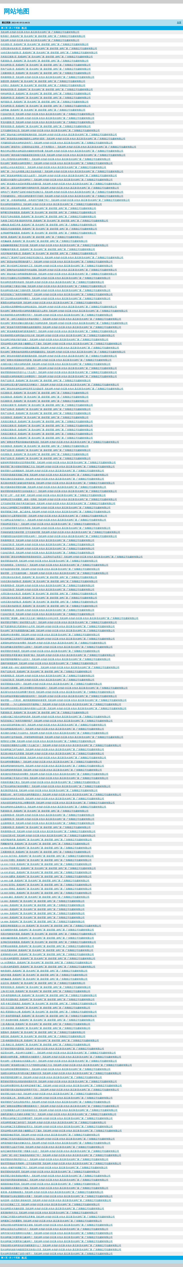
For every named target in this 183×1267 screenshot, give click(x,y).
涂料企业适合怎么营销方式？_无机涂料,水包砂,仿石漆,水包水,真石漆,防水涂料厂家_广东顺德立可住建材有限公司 (54, 1229)
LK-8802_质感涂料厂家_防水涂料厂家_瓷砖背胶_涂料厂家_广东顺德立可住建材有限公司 (43, 905)
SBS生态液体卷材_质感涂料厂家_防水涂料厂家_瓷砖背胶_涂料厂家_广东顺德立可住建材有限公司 (47, 950)
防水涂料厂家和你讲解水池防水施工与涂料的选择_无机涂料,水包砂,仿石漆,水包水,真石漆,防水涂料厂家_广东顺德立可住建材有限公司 (64, 323)
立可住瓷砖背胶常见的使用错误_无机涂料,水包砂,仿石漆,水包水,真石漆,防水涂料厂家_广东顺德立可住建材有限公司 (55, 528)
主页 (179, 22)
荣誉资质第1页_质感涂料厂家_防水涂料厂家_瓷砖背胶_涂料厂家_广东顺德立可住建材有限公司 (46, 126)
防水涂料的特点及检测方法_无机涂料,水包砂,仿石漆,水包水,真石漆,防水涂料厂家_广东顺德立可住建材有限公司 (53, 807)
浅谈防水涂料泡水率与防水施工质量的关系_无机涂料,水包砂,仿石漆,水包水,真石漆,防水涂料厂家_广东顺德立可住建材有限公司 (61, 1073)
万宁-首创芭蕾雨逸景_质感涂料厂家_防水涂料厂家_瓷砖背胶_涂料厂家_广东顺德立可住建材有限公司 (49, 1016)
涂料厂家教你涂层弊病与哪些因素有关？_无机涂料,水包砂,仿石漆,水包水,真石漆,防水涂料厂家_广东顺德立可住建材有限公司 (60, 1106)
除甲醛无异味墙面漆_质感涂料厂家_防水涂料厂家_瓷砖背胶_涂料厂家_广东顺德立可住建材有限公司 (48, 212)
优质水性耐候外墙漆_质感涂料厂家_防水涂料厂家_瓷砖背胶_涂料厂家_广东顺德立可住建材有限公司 (48, 934)
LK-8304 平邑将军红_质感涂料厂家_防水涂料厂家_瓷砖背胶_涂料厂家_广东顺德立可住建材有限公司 (48, 868)
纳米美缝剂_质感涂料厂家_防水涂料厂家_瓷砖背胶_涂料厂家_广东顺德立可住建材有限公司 (44, 971)
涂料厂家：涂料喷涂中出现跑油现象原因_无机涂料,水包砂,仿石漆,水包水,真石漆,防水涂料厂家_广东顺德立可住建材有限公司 (60, 347)
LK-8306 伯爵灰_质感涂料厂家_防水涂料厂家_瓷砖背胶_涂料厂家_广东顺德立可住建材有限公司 (46, 876)
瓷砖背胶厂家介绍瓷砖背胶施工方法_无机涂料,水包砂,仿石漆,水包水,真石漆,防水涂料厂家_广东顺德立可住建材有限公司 (58, 466)
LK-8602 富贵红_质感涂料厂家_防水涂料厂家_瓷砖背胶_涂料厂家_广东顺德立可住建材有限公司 (46, 884)
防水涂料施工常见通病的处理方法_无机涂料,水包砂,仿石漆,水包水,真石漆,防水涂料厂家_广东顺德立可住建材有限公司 (57, 1126)
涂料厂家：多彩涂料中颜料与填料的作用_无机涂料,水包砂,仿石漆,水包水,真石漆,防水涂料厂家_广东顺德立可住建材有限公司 (60, 188)
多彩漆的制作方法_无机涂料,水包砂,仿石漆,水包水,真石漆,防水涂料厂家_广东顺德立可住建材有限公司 (49, 1212)
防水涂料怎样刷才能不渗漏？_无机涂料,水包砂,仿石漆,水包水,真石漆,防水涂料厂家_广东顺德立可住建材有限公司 (54, 339)
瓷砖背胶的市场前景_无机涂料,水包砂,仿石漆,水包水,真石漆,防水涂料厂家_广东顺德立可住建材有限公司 (50, 651)
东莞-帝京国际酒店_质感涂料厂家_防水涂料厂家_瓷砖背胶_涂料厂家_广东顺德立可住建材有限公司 (48, 999)
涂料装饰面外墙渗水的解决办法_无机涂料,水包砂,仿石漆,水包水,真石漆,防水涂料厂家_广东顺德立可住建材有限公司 (55, 1143)
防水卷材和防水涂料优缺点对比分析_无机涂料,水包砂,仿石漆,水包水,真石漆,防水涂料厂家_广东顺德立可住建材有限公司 (58, 335)
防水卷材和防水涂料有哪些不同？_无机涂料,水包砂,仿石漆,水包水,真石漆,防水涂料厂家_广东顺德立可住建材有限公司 (57, 315)
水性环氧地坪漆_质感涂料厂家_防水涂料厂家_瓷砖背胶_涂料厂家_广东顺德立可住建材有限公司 (46, 839)
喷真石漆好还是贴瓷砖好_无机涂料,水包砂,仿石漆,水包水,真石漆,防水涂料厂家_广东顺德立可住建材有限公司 (52, 479)
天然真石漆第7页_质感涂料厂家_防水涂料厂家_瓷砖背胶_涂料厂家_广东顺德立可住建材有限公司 (47, 405)
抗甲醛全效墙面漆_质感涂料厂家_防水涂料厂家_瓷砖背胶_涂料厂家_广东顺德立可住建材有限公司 (47, 946)
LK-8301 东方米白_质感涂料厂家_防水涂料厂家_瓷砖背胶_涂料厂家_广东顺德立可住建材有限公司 (47, 856)
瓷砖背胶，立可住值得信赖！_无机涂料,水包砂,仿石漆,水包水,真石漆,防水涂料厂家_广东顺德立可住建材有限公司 (54, 573)
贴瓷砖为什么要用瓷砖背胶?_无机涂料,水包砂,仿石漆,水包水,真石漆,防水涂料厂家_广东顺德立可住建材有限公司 (54, 516)
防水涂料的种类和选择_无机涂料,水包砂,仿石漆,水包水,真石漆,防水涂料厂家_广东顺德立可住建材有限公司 (51, 770)
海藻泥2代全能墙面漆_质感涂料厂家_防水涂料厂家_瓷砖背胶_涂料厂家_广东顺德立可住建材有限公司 (49, 229)
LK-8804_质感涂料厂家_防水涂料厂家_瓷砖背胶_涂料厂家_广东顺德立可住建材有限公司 (43, 913)
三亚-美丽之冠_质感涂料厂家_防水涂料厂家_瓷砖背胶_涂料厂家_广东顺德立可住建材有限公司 (45, 1044)
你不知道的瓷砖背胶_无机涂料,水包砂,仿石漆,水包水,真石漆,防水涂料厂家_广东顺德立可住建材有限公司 (50, 569)
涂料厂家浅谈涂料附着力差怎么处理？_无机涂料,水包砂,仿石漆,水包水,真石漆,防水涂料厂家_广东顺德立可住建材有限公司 (59, 175)
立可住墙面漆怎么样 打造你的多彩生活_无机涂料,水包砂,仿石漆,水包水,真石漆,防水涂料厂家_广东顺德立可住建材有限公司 (59, 1110)
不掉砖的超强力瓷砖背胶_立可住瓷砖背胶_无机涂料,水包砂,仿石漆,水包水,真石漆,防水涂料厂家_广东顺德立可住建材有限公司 (60, 532)
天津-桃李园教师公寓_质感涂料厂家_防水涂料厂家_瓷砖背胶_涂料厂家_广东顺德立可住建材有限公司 (49, 995)
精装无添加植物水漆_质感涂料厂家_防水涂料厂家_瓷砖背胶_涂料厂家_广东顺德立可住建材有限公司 (48, 208)
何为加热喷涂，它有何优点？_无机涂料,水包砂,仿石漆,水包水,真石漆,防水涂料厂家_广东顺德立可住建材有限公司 (54, 565)
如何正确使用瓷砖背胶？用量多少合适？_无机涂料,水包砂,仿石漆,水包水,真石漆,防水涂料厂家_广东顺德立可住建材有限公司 (60, 1151)
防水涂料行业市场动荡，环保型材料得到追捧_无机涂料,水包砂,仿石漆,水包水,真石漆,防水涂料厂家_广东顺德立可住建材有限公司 (62, 737)
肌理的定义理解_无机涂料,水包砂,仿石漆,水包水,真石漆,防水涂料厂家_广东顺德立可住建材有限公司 (48, 741)
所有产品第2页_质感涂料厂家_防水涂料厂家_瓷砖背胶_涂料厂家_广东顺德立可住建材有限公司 (46, 458)
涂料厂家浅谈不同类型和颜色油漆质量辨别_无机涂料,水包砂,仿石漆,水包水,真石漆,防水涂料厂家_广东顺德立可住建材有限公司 (61, 327)
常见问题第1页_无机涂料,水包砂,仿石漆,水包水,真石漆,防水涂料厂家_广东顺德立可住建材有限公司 (47, 122)
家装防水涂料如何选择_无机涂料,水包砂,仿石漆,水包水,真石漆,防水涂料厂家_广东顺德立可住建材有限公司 (51, 302)
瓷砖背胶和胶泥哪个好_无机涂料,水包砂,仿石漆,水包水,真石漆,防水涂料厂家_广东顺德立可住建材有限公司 (51, 1077)
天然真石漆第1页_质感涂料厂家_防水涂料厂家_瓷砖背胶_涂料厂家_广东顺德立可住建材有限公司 (47, 56)
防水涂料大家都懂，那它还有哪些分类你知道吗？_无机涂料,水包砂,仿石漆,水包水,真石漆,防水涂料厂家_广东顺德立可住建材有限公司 (64, 688)
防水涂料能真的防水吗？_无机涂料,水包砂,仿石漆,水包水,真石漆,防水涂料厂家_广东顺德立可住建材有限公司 (52, 729)
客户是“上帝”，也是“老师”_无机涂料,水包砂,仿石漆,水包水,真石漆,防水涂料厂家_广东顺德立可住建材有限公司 (53, 495)
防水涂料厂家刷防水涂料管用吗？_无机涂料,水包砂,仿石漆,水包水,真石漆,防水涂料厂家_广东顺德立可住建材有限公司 (57, 163)
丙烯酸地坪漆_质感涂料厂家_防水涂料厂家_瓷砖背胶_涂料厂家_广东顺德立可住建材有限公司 (45, 843)
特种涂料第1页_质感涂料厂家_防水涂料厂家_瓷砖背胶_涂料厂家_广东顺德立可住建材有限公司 (46, 93)
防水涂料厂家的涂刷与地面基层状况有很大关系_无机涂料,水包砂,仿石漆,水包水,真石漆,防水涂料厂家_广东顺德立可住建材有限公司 (63, 155)
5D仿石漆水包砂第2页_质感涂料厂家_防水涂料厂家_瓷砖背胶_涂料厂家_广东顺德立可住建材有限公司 (49, 602)
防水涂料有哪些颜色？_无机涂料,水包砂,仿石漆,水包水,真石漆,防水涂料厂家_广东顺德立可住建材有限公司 (51, 761)
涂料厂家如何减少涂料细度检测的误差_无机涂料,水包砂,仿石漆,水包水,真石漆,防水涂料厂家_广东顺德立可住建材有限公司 (59, 134)
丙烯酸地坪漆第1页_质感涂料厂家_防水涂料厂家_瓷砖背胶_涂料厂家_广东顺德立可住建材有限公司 (48, 249)
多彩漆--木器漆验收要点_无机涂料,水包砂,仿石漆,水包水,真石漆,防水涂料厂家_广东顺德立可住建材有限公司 (52, 1192)
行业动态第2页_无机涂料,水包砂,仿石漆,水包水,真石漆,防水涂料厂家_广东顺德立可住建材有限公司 (47, 680)
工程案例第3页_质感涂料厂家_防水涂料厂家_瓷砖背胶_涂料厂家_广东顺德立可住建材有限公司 (46, 852)
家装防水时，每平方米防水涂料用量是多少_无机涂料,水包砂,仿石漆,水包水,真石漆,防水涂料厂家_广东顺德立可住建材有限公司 (61, 794)
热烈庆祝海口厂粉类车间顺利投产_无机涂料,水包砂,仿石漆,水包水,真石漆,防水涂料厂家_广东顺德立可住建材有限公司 (57, 294)
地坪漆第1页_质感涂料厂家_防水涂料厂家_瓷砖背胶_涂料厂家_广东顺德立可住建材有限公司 (44, 102)
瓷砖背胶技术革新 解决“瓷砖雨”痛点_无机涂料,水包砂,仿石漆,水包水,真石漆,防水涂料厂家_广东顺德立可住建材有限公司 (58, 655)
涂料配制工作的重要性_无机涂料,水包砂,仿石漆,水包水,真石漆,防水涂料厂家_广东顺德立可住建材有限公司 (51, 1221)
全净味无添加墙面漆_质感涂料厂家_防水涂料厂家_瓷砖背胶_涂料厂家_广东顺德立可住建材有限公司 (48, 942)
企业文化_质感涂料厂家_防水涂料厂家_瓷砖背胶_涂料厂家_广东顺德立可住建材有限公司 (43, 983)
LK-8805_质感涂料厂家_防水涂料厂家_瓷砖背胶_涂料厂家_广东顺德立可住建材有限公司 (43, 917)
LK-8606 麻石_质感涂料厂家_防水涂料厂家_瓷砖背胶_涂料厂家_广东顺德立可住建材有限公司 (45, 897)
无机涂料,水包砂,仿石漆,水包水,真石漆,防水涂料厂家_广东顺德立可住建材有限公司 (40, 32)
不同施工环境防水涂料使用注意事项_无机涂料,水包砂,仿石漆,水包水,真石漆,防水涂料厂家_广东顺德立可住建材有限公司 (58, 1216)
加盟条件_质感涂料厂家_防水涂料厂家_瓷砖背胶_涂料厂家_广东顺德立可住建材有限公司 (43, 1032)
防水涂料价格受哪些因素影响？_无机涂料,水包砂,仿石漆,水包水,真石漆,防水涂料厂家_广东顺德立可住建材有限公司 (55, 1069)
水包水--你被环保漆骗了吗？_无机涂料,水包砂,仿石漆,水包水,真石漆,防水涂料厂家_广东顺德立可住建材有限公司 (54, 1167)
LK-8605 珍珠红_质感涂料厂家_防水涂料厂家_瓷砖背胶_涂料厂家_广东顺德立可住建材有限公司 (46, 893)
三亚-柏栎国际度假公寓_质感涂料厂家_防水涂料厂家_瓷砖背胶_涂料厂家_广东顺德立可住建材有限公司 (50, 1040)
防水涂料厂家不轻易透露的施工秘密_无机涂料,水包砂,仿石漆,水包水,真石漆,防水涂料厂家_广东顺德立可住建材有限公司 (58, 630)
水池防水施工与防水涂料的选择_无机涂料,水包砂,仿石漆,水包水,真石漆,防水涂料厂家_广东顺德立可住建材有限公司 (55, 364)
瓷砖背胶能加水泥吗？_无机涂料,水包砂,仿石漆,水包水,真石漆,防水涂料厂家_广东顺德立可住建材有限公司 (51, 684)
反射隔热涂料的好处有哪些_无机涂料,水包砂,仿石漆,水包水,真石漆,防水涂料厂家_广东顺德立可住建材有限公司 (53, 643)
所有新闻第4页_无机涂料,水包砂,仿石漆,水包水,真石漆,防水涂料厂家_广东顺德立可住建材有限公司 (47, 585)
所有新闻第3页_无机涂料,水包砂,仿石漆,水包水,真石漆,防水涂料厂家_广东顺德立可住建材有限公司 (47, 610)
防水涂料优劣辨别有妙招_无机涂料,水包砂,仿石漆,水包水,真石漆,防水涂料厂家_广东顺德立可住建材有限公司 (52, 282)
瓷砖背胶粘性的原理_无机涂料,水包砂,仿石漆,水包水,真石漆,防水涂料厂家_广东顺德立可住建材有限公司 (50, 1171)
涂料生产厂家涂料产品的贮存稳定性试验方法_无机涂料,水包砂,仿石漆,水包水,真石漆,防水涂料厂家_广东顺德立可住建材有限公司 (62, 192)
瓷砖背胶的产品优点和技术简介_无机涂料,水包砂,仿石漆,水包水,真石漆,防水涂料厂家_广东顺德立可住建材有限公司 (55, 1102)
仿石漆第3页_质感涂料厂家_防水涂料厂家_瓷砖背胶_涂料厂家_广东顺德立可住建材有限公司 (44, 393)
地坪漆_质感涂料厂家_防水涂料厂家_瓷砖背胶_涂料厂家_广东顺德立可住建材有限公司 (42, 237)
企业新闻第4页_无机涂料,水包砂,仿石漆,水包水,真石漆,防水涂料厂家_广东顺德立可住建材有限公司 (47, 815)
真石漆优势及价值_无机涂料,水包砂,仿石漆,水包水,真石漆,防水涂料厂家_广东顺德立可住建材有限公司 (49, 790)
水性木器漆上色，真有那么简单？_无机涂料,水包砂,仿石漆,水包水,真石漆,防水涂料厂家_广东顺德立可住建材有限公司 (57, 1098)
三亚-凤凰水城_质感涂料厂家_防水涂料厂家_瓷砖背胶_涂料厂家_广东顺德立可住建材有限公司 (45, 1024)
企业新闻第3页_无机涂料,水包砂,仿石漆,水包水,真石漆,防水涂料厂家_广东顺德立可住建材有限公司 (47, 823)
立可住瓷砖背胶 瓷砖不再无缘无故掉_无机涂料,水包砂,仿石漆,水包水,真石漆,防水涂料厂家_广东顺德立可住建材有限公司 (58, 503)
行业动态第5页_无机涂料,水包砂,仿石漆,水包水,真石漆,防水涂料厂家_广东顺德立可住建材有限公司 (47, 544)
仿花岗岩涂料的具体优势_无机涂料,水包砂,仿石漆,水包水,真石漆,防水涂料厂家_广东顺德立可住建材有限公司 (52, 798)
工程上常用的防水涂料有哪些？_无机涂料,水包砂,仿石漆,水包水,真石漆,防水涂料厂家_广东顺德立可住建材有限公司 (55, 159)
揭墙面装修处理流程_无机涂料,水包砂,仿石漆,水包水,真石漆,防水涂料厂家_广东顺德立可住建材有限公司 (50, 1135)
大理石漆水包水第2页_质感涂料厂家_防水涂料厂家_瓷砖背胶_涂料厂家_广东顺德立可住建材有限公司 (49, 593)
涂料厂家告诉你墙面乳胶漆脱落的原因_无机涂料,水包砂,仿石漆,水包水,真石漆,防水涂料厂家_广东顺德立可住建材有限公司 (59, 356)
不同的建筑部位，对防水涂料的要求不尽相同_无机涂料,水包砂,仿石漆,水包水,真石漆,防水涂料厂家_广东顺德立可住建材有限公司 (62, 196)
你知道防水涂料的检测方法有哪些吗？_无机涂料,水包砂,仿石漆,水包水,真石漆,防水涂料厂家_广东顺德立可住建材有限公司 (59, 376)
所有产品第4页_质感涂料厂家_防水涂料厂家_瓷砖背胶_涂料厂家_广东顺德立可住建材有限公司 (46, 413)
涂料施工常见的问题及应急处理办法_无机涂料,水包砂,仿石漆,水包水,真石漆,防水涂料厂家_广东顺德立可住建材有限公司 (58, 1139)
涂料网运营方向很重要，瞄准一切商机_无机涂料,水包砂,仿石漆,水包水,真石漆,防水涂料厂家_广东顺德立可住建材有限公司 (59, 499)
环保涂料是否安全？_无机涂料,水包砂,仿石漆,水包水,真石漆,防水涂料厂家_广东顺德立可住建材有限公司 (50, 524)
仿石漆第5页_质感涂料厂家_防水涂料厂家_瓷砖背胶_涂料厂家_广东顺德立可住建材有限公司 (44, 401)
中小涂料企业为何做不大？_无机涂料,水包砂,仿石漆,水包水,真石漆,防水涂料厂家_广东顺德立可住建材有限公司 (53, 520)
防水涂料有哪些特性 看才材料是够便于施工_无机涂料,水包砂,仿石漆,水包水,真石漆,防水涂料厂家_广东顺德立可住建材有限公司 (61, 1085)
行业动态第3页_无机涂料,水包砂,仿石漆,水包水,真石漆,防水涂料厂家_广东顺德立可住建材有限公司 (47, 614)
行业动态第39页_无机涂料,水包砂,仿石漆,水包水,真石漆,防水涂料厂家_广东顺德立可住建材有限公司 (48, 835)
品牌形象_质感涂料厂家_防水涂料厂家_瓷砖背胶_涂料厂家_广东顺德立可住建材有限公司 (43, 110)
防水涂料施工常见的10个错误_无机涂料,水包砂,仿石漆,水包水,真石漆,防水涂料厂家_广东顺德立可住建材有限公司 (54, 778)
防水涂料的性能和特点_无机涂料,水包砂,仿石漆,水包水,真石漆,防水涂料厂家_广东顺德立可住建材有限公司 (51, 204)
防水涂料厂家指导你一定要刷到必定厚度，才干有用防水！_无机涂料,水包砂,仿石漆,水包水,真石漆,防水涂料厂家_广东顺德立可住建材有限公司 (68, 147)
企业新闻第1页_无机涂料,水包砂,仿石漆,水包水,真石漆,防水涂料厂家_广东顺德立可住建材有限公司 (47, 118)
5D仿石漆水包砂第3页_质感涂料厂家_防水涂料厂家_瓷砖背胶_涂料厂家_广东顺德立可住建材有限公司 (49, 606)
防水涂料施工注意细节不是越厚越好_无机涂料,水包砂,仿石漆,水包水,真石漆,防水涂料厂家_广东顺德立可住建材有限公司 (58, 639)
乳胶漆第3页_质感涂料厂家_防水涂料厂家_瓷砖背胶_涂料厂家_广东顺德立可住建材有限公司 (44, 811)
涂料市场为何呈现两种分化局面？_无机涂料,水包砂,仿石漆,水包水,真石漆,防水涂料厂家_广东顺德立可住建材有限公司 (57, 1233)
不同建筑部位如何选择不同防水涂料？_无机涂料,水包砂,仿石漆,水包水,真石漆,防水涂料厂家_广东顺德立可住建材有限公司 (59, 536)
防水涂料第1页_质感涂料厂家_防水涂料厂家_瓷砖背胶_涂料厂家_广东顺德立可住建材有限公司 (46, 65)
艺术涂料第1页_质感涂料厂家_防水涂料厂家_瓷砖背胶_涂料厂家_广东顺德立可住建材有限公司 (46, 106)
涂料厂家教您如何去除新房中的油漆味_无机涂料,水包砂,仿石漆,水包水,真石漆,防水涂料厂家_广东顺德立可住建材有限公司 (59, 270)
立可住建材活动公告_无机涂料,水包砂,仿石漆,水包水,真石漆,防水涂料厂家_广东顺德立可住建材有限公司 (50, 130)
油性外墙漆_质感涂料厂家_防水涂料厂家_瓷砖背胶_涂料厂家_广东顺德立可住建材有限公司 (44, 975)
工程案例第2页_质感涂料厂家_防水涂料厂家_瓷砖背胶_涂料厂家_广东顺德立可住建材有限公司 (46, 827)
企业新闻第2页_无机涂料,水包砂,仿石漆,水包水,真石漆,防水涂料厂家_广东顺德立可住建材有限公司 (47, 819)
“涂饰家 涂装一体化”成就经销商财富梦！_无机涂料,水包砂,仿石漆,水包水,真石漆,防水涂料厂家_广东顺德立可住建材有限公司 (60, 667)
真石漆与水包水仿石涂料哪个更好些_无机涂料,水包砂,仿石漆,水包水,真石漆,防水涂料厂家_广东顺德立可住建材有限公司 (58, 692)
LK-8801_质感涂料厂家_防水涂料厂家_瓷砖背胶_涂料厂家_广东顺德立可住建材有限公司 (43, 901)
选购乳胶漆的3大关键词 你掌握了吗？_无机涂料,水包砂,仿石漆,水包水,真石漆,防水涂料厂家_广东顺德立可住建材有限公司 (58, 1114)
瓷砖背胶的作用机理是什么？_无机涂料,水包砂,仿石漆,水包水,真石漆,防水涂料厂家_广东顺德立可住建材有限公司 (54, 1159)
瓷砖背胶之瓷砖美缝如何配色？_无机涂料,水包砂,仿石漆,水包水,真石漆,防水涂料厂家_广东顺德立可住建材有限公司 (55, 1176)
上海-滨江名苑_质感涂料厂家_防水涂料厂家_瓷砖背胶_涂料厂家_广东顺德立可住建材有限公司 (45, 991)
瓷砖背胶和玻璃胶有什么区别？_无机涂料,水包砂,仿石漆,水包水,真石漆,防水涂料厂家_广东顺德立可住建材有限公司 (55, 659)
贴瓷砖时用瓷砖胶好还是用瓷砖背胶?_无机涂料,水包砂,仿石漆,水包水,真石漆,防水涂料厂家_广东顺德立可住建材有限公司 (58, 462)
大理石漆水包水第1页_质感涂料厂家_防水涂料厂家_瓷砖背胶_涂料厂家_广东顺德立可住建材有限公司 (49, 48)
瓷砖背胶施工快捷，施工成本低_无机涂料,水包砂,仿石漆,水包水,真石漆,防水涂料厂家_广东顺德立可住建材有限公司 (55, 511)
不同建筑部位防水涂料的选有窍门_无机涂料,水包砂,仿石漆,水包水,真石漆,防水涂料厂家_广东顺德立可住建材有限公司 (57, 143)
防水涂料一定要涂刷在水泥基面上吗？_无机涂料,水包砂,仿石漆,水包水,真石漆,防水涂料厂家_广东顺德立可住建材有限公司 (59, 1061)
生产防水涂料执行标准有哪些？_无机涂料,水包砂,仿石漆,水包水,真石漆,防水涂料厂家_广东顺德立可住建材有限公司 (55, 786)
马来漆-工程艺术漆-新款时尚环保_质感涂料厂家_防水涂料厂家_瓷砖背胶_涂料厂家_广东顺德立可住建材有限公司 (54, 220)
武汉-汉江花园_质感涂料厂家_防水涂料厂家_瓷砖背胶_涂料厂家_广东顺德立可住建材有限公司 (45, 1007)
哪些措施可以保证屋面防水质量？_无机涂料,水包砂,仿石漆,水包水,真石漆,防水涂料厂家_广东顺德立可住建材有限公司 (57, 1196)
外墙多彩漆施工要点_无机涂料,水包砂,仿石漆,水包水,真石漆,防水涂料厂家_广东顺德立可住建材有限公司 (50, 782)
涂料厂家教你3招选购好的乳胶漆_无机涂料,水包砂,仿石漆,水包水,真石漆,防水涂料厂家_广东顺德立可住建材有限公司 (56, 360)
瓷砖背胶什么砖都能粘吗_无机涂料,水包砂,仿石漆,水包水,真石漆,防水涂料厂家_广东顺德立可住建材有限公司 (52, 470)
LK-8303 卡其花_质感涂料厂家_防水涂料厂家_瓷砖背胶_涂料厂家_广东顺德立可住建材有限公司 (46, 864)
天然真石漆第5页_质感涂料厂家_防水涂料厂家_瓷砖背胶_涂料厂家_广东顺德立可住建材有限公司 (47, 434)
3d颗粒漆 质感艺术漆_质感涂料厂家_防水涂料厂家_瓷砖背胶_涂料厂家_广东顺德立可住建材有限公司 (49, 224)
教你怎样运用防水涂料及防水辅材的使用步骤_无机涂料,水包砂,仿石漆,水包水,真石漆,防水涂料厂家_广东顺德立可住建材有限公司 (62, 151)
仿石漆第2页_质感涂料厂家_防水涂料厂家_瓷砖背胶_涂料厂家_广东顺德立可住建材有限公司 (44, 454)
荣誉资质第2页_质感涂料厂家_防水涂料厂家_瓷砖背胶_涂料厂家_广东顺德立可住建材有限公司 (46, 987)
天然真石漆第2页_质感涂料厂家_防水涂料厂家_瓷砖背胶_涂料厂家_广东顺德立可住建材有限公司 (47, 421)
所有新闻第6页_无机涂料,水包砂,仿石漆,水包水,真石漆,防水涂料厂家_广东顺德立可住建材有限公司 (47, 548)
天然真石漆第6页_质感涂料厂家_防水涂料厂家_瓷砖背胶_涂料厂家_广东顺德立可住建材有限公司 (47, 438)
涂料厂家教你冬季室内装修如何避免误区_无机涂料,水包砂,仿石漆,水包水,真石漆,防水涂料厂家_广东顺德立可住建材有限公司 (60, 442)
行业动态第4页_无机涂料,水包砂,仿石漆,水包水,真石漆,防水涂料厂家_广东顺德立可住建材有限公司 (47, 589)
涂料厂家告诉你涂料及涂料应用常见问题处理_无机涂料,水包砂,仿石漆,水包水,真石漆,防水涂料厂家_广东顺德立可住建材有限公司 (62, 388)
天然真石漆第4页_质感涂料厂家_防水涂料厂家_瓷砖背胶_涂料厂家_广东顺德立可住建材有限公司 (47, 429)
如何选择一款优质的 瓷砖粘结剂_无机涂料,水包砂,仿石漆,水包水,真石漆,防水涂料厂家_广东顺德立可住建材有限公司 (56, 1200)
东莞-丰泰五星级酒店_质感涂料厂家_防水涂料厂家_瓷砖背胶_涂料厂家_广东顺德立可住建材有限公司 (49, 1003)
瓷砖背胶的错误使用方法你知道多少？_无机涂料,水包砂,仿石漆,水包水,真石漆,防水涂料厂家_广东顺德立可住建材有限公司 (59, 491)
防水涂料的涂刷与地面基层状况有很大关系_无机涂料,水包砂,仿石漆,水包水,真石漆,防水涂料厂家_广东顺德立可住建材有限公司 (61, 1249)
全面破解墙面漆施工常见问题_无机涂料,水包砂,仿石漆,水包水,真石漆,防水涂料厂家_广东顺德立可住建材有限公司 (54, 245)
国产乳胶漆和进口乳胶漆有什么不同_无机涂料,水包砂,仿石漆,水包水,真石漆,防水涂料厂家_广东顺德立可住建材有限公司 (58, 626)
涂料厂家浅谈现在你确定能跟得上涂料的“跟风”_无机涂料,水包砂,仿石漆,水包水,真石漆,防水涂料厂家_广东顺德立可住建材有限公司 (63, 138)
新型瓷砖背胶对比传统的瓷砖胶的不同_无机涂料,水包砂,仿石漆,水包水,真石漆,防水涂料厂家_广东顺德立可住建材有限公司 (59, 1081)
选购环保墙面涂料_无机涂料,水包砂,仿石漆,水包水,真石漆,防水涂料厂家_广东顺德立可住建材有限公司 (49, 663)
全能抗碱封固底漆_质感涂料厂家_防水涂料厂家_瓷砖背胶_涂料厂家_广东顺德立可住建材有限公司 (47, 938)
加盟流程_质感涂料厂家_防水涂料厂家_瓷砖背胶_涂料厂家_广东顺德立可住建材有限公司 (43, 1036)
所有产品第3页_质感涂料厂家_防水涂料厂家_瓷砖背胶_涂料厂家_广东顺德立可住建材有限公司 (46, 450)
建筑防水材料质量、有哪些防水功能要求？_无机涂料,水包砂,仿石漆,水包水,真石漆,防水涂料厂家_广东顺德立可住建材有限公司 (61, 1057)
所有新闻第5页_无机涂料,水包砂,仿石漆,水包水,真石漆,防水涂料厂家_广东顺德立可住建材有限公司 (47, 540)
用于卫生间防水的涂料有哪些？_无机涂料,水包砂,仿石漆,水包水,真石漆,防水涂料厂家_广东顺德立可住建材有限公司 (55, 298)
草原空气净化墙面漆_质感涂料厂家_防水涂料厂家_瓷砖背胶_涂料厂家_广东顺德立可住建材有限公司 (48, 216)
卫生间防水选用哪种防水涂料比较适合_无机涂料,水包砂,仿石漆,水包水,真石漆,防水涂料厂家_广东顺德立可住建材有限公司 (59, 306)
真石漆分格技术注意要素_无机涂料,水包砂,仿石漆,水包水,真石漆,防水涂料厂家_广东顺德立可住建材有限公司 (52, 753)
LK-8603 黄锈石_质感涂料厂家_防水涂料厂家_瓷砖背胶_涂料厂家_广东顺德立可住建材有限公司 (46, 889)
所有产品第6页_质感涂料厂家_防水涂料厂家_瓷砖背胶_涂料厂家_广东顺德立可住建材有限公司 (46, 409)
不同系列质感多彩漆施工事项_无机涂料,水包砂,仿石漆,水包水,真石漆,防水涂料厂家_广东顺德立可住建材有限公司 (54, 475)
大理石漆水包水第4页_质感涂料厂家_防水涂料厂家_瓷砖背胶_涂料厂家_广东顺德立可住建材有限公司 (49, 577)
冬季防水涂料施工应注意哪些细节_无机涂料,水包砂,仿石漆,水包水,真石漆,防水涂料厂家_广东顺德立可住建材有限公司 (57, 1118)
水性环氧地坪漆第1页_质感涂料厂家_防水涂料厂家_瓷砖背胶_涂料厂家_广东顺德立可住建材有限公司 (49, 253)
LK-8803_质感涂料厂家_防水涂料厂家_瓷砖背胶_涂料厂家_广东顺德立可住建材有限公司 (43, 909)
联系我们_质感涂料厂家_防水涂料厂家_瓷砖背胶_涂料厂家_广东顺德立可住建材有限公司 (43, 36)
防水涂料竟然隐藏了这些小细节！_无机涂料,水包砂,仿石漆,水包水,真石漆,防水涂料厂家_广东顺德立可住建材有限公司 (57, 1253)
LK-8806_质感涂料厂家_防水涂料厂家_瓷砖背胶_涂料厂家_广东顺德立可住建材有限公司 (43, 921)
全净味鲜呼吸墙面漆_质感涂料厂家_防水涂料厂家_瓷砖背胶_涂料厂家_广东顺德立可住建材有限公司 (48, 233)
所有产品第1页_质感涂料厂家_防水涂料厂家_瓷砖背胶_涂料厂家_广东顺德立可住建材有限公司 (46, 69)
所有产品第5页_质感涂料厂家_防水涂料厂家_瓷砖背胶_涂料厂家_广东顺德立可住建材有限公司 (46, 380)
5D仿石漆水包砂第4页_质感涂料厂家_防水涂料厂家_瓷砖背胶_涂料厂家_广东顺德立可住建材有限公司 (49, 581)
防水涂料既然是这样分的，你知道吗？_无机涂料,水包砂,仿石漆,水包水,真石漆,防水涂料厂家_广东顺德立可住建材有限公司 (59, 368)
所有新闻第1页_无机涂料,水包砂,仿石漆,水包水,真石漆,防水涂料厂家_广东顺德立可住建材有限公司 (47, 77)
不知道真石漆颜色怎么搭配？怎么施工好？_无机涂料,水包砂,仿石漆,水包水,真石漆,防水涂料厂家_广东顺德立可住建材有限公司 (61, 745)
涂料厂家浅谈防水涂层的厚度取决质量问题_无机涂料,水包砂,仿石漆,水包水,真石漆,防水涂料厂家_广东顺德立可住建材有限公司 (61, 184)
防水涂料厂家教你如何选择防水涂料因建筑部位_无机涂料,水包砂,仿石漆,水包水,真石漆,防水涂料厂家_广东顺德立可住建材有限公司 (63, 352)
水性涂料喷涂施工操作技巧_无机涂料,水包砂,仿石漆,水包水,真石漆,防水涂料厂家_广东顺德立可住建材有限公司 (53, 1122)
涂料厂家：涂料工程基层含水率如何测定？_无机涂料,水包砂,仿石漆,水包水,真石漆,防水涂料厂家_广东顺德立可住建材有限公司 (61, 319)
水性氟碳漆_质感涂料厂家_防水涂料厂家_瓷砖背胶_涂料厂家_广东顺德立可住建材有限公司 (44, 241)
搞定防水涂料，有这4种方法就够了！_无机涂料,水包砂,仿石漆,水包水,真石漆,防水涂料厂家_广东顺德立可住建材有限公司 (58, 1053)
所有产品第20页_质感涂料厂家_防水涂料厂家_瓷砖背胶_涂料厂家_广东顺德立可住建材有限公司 (46, 671)
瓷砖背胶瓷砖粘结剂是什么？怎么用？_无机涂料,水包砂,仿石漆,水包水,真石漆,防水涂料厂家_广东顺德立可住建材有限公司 (59, 372)
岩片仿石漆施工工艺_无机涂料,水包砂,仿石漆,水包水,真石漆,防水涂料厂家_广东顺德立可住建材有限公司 (50, 1204)
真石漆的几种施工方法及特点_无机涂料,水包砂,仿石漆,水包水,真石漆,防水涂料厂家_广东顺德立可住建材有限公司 (54, 733)
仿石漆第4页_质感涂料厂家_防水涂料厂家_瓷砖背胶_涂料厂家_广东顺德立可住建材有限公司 (44, 397)
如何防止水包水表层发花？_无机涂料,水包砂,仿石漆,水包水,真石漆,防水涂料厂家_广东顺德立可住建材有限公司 (53, 167)
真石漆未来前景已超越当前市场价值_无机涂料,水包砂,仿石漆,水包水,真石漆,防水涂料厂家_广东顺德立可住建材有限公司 (58, 483)
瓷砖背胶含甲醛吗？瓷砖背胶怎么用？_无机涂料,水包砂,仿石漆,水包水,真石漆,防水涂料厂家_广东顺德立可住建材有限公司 (59, 622)
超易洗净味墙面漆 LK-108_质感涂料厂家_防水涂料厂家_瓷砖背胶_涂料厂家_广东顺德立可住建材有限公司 (51, 925)
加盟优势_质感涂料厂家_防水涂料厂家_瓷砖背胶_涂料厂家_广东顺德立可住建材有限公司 (43, 81)
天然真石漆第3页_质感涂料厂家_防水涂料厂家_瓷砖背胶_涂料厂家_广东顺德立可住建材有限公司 (47, 425)
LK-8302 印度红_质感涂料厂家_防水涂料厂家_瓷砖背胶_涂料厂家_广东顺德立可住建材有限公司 (46, 860)
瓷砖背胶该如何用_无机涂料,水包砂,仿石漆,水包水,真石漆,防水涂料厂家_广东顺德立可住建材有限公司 (49, 561)
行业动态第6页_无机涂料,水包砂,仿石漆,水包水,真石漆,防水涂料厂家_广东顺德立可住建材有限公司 (47, 552)
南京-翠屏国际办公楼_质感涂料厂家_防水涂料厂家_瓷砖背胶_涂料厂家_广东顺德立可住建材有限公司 (49, 1012)
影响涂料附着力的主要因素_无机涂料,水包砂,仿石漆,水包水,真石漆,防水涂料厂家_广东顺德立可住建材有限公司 (53, 757)
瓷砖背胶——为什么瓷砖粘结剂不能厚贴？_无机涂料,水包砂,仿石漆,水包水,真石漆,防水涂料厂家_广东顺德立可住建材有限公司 (61, 704)
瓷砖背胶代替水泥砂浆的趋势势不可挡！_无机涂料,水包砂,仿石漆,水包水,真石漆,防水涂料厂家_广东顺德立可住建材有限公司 (60, 1089)
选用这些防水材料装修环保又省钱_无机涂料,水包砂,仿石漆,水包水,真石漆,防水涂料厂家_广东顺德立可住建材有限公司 (57, 1225)
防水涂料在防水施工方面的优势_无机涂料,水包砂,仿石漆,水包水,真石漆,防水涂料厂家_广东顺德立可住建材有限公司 (55, 290)
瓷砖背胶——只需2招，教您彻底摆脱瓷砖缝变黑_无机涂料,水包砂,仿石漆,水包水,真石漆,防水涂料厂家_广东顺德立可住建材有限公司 (64, 700)
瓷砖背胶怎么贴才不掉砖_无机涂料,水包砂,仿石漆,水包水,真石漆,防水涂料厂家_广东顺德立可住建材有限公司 (52, 1147)
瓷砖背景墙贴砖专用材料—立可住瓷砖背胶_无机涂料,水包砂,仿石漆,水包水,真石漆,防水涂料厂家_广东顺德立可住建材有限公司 (61, 1163)
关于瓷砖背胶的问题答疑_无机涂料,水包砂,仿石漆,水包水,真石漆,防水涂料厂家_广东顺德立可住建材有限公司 (52, 1048)
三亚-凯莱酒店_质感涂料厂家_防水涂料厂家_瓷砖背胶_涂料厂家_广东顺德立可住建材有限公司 (45, 1028)
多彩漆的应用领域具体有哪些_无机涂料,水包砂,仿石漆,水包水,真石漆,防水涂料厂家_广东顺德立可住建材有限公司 (54, 774)
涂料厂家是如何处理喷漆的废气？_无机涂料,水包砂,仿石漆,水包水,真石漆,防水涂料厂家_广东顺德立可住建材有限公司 (57, 261)
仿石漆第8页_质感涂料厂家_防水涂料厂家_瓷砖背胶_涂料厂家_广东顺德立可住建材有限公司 (44, 417)
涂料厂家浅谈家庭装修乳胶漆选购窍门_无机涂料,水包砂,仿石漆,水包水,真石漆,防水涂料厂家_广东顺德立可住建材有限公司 (59, 331)
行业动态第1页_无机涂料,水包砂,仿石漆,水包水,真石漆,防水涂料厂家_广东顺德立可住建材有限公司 (47, 114)
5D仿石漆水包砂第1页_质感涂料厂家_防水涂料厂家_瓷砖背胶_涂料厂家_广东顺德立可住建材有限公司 (49, 52)
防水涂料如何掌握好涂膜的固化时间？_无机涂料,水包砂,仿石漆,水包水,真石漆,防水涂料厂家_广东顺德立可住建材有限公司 (59, 696)
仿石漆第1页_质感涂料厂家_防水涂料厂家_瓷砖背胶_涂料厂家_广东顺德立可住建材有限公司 (44, 44)
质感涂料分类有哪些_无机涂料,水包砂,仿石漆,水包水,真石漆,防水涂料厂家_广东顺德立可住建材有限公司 (50, 634)
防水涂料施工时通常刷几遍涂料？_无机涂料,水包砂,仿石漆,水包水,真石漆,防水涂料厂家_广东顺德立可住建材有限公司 (57, 1237)
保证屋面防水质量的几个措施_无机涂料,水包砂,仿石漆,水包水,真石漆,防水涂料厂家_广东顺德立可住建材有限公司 (54, 1188)
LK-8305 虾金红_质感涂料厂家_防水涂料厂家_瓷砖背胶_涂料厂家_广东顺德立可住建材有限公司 (46, 872)
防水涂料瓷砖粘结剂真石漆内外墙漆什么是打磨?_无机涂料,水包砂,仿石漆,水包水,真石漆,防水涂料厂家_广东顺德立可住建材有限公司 (63, 708)
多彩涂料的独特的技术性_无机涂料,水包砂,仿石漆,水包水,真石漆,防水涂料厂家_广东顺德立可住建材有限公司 (52, 766)
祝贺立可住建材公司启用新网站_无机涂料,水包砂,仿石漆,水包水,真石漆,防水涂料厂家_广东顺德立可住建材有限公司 (55, 278)
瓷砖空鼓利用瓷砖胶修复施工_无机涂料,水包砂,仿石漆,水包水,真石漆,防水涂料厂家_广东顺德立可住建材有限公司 (54, 1180)
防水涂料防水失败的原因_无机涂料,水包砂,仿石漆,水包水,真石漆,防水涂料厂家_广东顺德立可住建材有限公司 (52, 1208)
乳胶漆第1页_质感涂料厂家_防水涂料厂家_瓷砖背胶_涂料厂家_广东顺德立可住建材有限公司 (44, 61)
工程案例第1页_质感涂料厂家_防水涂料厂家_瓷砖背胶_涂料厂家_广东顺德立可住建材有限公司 (46, 73)
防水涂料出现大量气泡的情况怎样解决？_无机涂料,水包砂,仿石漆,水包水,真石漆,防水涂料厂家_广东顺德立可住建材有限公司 (60, 384)
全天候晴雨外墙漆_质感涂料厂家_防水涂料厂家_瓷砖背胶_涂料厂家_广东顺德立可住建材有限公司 (47, 930)
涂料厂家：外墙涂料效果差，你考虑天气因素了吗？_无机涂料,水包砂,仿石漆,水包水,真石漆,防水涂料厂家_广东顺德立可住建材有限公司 (65, 200)
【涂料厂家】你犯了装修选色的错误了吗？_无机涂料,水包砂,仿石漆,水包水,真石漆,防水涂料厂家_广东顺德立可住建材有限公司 (61, 1155)
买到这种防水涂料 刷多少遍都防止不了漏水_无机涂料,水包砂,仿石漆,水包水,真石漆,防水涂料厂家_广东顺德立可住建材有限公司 (61, 343)
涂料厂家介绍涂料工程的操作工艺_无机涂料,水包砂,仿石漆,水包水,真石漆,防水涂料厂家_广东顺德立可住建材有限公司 (57, 265)
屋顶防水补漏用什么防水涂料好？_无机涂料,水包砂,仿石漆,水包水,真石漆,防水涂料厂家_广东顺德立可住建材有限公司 (57, 179)
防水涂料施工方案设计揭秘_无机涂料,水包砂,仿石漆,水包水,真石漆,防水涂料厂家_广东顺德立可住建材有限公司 (53, 286)
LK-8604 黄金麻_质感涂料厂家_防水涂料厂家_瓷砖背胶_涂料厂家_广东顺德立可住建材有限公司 (46, 848)
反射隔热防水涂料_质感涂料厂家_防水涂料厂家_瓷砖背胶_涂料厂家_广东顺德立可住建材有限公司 (47, 954)
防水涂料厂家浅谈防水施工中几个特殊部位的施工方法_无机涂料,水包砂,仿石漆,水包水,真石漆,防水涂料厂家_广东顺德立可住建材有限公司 (66, 1065)
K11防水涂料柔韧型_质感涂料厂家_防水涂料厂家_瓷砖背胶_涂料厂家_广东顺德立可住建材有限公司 (48, 966)
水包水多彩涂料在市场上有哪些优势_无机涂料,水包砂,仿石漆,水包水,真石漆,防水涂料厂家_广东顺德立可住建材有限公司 (58, 802)
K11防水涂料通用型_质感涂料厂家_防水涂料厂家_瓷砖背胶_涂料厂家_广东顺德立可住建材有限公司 (48, 958)
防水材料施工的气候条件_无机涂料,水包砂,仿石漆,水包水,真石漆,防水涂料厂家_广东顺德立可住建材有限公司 (52, 749)
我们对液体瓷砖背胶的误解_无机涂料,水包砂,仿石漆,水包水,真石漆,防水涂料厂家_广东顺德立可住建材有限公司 (53, 487)
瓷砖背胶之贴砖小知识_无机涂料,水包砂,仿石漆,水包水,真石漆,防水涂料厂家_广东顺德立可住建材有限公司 (51, 1094)
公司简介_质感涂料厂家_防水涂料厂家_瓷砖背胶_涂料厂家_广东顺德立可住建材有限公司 (43, 85)
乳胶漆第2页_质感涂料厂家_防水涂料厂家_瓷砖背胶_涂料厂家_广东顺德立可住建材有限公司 (44, 712)
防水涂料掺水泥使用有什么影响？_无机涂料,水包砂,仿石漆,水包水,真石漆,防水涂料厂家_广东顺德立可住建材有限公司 (57, 647)
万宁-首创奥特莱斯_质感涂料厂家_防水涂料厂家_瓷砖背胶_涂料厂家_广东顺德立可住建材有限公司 (48, 1020)
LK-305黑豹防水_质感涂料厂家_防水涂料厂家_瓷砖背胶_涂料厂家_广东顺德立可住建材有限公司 (46, 962)
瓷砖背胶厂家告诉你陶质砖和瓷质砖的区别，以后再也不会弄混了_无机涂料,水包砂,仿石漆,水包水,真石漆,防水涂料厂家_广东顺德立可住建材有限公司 (72, 557)
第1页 (24, 28)
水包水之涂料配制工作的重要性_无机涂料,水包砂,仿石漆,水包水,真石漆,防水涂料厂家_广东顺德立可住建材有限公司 (55, 507)
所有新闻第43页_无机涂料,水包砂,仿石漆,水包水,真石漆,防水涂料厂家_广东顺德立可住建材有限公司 (48, 831)
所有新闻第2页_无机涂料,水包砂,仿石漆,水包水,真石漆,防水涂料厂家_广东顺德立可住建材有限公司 (47, 675)
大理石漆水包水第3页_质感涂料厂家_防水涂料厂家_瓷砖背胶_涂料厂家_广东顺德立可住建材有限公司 (49, 598)
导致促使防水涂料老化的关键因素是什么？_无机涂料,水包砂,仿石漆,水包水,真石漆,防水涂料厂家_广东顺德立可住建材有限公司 (61, 1245)
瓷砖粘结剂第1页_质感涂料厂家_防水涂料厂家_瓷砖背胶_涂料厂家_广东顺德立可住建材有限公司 (47, 89)
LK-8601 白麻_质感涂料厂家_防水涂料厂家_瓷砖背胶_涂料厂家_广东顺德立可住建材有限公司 (45, 880)
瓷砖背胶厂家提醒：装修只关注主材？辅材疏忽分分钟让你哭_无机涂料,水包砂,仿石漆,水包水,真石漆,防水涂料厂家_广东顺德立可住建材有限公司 (69, 618)
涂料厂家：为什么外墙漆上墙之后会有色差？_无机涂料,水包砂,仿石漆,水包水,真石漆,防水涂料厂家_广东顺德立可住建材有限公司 (62, 171)
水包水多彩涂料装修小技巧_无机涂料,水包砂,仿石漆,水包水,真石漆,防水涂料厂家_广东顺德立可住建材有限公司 (53, 725)
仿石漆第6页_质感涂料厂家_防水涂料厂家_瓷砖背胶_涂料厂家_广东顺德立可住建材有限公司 (44, 446)
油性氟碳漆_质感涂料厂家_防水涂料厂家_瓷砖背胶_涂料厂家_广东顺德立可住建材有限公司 (44, 979)
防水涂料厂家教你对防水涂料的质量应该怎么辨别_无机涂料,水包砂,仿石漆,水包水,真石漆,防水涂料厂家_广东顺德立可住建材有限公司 (64, 311)
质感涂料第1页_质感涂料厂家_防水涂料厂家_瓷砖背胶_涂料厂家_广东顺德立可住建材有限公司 (46, 97)
